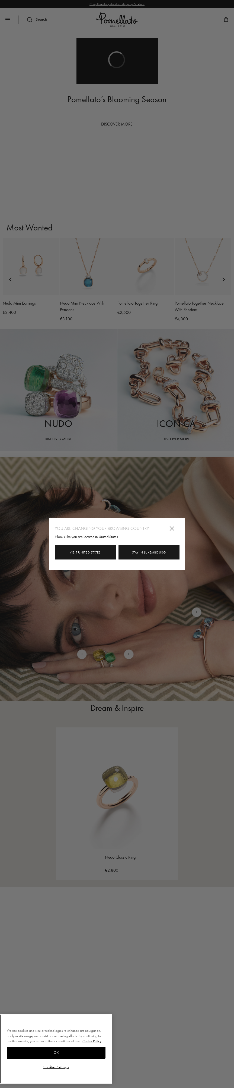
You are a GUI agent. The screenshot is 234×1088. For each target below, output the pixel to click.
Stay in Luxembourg (149, 552)
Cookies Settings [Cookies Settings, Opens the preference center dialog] (56, 1067)
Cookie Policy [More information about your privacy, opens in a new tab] (91, 1041)
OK (56, 1053)
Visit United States (85, 552)
